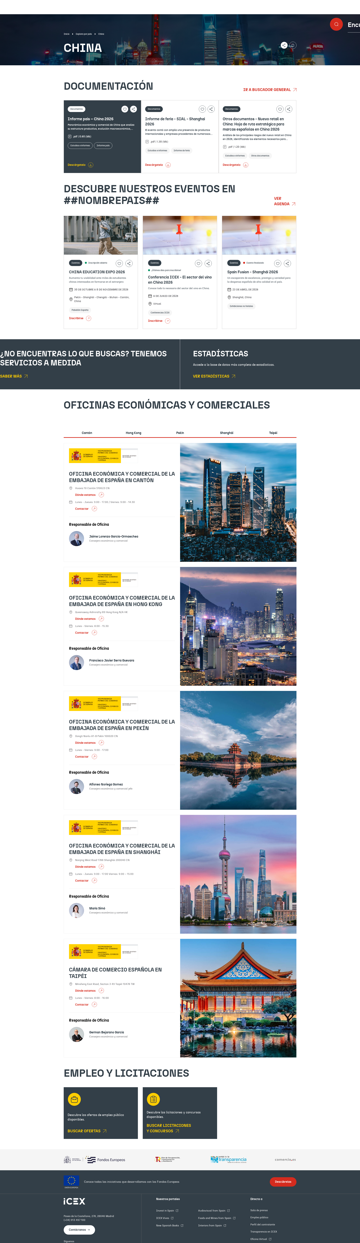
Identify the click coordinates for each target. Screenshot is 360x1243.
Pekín (180, 433)
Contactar (82, 508)
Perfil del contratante (262, 1224)
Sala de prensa (259, 1210)
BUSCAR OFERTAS (84, 1131)
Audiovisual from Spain (212, 1210)
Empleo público (259, 1217)
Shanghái (226, 433)
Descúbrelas (283, 1181)
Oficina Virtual (259, 1239)
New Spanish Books (168, 1225)
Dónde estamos (85, 495)
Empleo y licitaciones (311, 68)
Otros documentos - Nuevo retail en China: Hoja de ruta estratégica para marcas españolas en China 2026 (253, 124)
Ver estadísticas (211, 376)
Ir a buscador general (267, 90)
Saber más (11, 376)
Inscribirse (80, 318)
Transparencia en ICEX (263, 1231)
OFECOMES (216, 68)
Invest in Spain (165, 1210)
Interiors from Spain (210, 1225)
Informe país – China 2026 (90, 119)
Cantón (87, 433)
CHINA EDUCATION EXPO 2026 (97, 272)
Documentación (43, 68)
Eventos (131, 68)
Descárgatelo (77, 165)
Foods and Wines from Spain (215, 1218)
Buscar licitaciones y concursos (169, 1128)
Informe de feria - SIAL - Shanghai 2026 (175, 121)
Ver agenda (282, 201)
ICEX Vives (163, 1218)
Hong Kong (133, 433)
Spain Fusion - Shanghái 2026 (252, 272)
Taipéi (273, 433)
